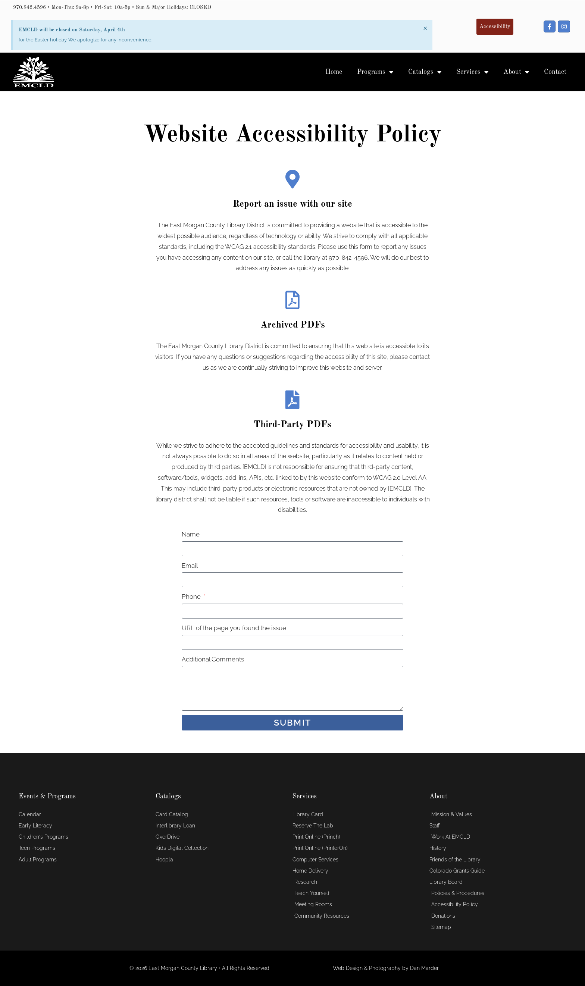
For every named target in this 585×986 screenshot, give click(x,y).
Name (191, 534)
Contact (555, 72)
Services (472, 72)
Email (190, 565)
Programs (375, 72)
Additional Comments (213, 659)
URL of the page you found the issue (234, 628)
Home (333, 72)
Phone (192, 596)
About (516, 72)
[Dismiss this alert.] (425, 28)
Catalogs (424, 72)
